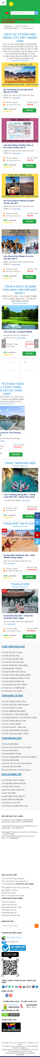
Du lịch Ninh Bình (10, 751)
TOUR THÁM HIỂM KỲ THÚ (14, 721)
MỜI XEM (29, 110)
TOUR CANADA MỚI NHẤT (14, 711)
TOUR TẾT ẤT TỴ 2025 (12, 653)
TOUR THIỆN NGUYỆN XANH (15, 665)
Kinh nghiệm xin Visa (9, 890)
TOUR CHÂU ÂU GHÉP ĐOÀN (15, 705)
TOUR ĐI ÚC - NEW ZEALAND (15, 714)
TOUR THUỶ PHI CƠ (11, 787)
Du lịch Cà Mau (25, 763)
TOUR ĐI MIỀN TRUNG (11, 754)
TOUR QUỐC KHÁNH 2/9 (13, 681)
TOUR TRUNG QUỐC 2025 (14, 702)
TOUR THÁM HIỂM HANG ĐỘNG (17, 675)
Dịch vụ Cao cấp (23, 888)
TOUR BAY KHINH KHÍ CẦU (14, 783)
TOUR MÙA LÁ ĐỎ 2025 (13, 659)
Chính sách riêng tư (9, 902)
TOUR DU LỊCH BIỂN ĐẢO (14, 688)
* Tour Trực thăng (8, 881)
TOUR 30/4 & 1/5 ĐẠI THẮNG (15, 685)
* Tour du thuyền (18, 879)
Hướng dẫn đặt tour (9, 913)
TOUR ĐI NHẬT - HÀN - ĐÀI (14, 727)
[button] (4, 362)
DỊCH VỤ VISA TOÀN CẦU (14, 790)
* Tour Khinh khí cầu (9, 884)
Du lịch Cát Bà (25, 747)
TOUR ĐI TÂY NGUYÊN (11, 767)
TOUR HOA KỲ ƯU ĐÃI (12, 708)
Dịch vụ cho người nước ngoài (13, 896)
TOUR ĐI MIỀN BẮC (10, 744)
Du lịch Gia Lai (25, 770)
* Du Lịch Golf (7, 879)
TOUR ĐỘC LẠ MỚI (28, 718)
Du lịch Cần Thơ (10, 763)
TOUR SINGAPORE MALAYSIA (15, 730)
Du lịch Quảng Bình (11, 757)
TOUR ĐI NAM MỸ (10, 718)
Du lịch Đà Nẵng (29, 757)
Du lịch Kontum (10, 770)
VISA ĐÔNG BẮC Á (11, 28)
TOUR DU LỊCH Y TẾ (11, 803)
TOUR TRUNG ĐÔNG (12, 724)
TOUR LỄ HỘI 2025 (11, 656)
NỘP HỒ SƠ (13, 1005)
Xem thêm (16, 98)
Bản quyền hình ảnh (9, 907)
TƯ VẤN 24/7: (17, 20)
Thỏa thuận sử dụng (9, 905)
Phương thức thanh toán (11, 915)
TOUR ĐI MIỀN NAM (10, 760)
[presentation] (4, 343)
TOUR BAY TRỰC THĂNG (13, 780)
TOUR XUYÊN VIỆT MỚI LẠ (14, 672)
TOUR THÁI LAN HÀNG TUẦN (15, 734)
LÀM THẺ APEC (9, 793)
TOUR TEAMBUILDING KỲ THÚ (16, 678)
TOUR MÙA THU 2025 (12, 691)
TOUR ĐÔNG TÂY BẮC (12, 669)
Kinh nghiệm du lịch (9, 888)
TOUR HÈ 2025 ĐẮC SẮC (13, 662)
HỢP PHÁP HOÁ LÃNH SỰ (14, 796)
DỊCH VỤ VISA (21, 26)
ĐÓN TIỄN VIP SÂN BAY (13, 800)
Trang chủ (7, 26)
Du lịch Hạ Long (10, 747)
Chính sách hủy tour (9, 910)
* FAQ (19, 907)
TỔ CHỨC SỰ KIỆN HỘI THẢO (15, 806)
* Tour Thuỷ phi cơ (21, 881)
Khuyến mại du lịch (9, 893)
